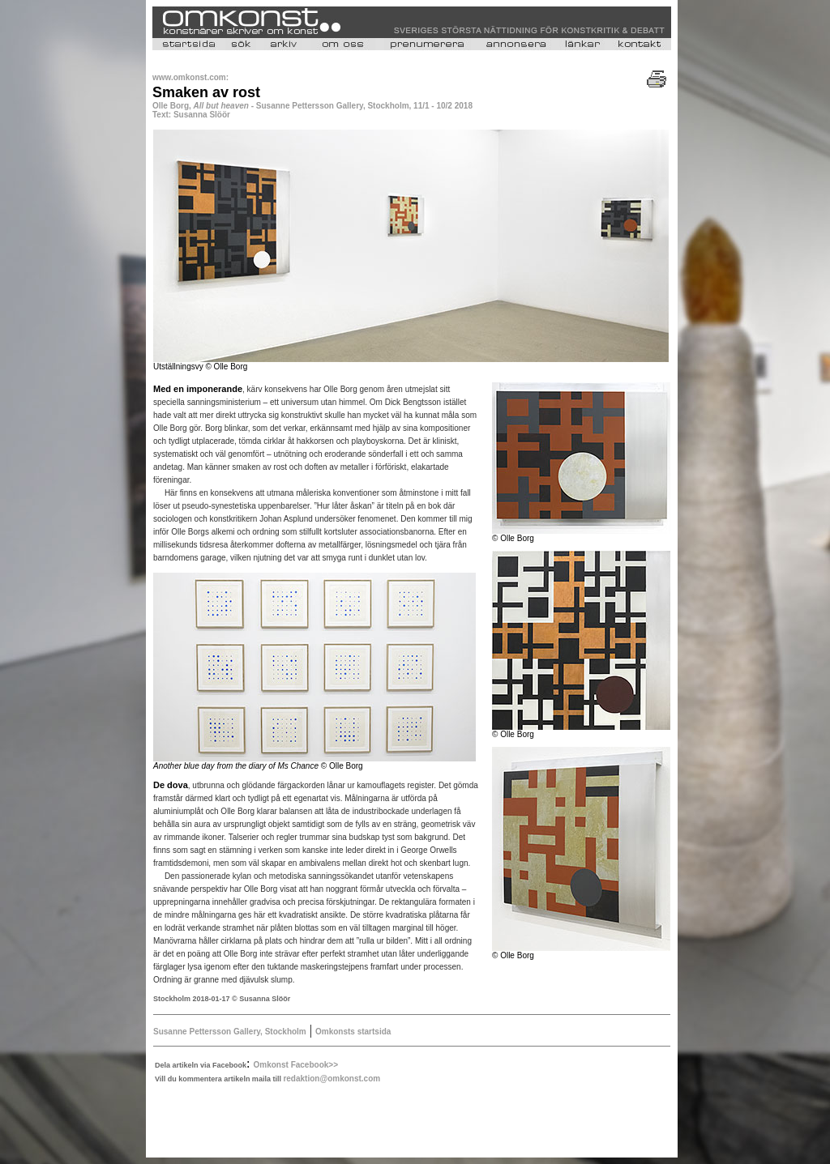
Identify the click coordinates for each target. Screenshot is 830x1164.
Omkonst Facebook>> (296, 1064)
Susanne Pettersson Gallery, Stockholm (229, 1031)
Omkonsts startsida (353, 1031)
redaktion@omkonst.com (331, 1078)
